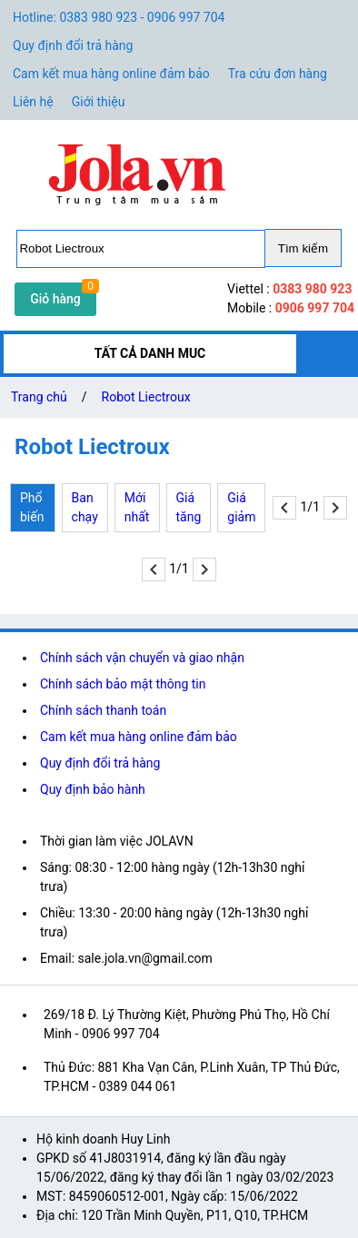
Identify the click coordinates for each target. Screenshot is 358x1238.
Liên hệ (33, 101)
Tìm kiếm (303, 248)
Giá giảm (241, 507)
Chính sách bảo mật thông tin (123, 684)
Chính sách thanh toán (103, 710)
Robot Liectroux (146, 397)
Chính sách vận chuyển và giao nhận (142, 657)
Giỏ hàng (55, 299)
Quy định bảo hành (92, 789)
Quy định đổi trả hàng (73, 45)
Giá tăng (189, 507)
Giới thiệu (98, 101)
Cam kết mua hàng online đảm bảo (111, 73)
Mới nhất (137, 507)
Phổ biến (32, 507)
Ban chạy (85, 507)
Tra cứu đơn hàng (277, 73)
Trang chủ (39, 397)
